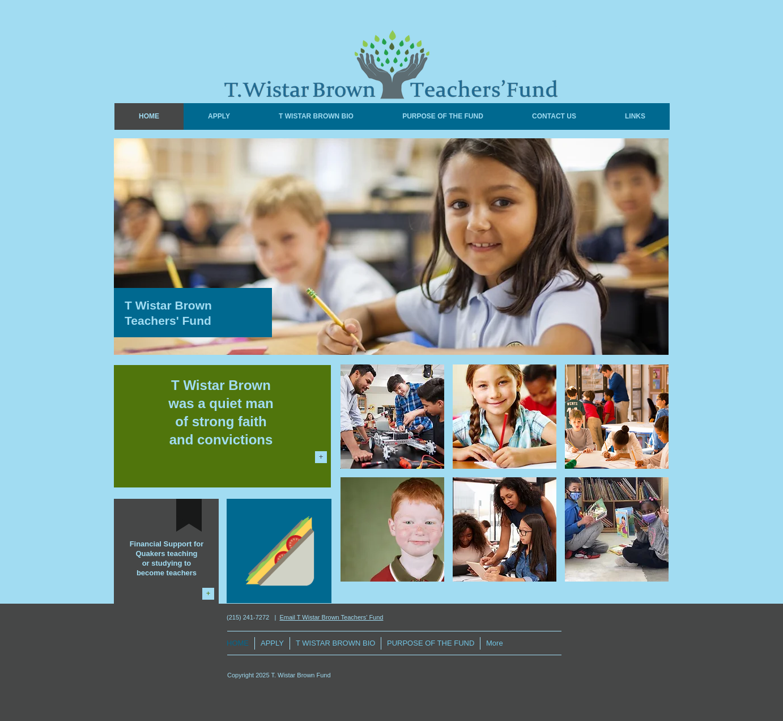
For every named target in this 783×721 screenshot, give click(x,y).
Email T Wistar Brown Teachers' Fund (331, 617)
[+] (321, 457)
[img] (392, 416)
